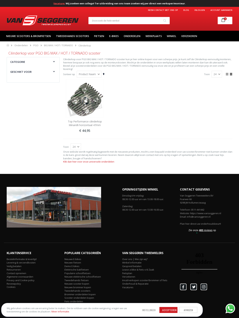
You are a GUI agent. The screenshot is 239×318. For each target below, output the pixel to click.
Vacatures (127, 287)
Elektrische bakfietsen (76, 269)
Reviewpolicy (14, 283)
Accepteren (97, 304)
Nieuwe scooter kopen (76, 283)
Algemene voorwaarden (20, 276)
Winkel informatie (132, 262)
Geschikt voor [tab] (21, 71)
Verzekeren (128, 276)
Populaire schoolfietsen (77, 273)
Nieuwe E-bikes (72, 259)
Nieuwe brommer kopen (77, 287)
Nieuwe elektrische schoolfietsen (82, 276)
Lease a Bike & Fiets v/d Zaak (138, 269)
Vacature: (59, 3)
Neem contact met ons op (163, 10)
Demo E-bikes (71, 266)
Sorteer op (69, 74)
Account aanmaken (221, 10)
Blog (186, 10)
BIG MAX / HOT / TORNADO (58, 45)
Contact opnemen (16, 273)
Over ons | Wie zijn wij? (135, 259)
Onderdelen (21, 45)
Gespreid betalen (132, 266)
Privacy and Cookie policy (20, 280)
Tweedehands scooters (77, 290)
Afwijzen (115, 304)
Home (8, 45)
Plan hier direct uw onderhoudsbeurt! (200, 223)
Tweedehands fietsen (76, 280)
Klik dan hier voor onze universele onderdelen (88, 161)
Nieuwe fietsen (72, 262)
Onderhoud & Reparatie (135, 283)
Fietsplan (127, 273)
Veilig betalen (14, 266)
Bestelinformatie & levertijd (21, 259)
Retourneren (14, 269)
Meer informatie (29, 309)
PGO (35, 45)
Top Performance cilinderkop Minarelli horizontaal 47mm (85, 123)
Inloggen (199, 10)
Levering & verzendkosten (21, 262)
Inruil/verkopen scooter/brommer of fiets (144, 280)
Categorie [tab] (17, 62)
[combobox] (129, 20)
